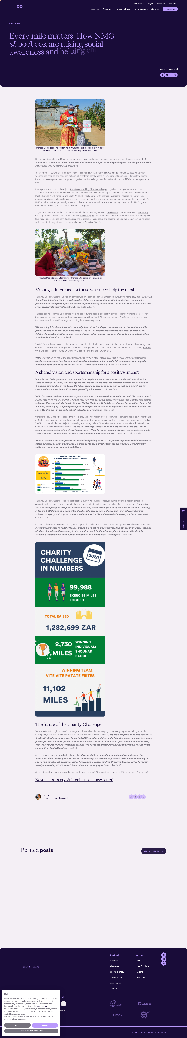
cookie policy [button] (42, 1006)
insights (150, 3)
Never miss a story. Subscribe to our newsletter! (74, 781)
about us (155, 9)
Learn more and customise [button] (31, 1031)
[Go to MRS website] (124, 1003)
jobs (138, 960)
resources (172, 3)
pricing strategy (124, 9)
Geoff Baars (112, 214)
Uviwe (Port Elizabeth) (75, 352)
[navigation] (19, 6)
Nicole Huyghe (87, 217)
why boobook (141, 9)
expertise (95, 9)
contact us (170, 8)
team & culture (139, 3)
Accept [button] (45, 1025)
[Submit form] (63, 1003)
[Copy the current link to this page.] (162, 74)
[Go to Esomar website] (124, 1015)
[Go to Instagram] (163, 959)
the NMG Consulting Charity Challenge (88, 191)
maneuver (162, 1032)
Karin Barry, (143, 214)
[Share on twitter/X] (174, 74)
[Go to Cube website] (152, 1003)
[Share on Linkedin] (166, 74)
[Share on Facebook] (170, 74)
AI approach (108, 9)
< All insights (14, 23)
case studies (161, 3)
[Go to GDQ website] (152, 1015)
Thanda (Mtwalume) (100, 352)
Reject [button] (17, 1025)
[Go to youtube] (163, 963)
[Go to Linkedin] (163, 954)
